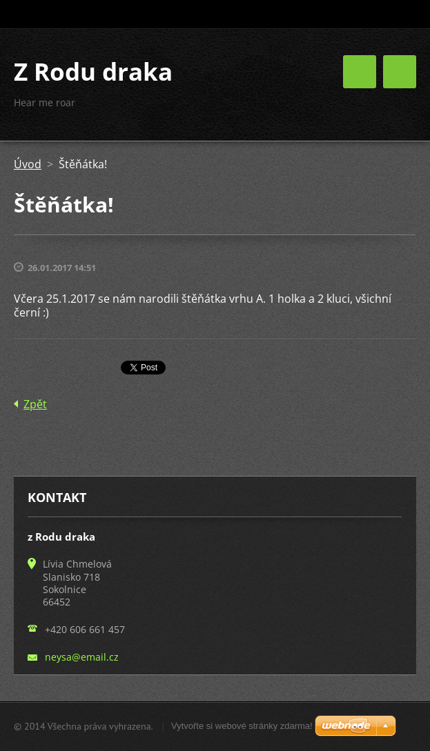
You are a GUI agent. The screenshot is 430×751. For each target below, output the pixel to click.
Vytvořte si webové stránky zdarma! (242, 726)
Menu (399, 71)
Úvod (27, 164)
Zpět (35, 404)
